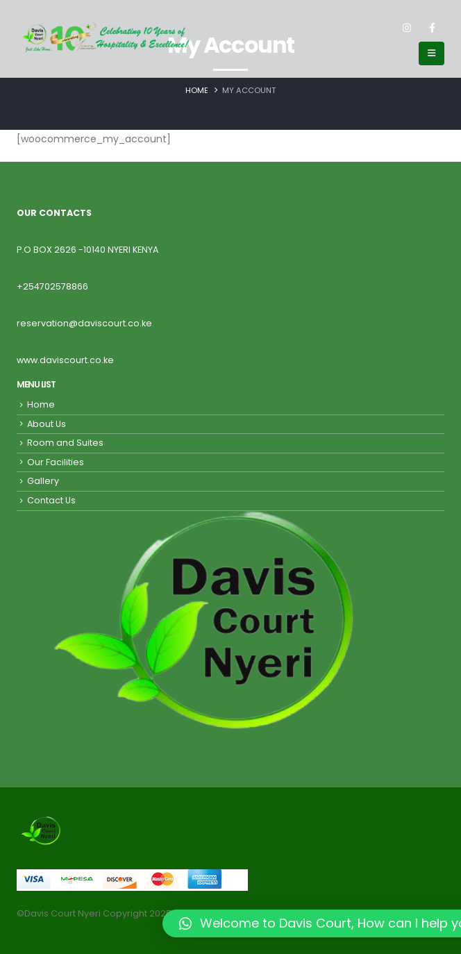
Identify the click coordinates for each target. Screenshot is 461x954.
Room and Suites (65, 443)
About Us (46, 424)
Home (41, 404)
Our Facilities (55, 462)
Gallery (43, 481)
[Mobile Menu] (431, 53)
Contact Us (51, 500)
